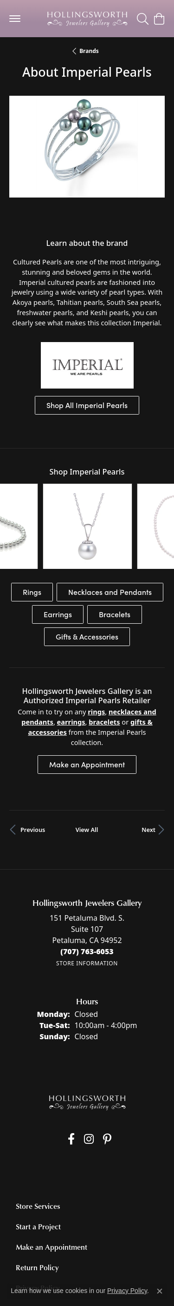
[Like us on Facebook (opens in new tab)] (71, 1075)
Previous (32, 766)
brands (89, 51)
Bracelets (114, 550)
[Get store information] (87, 900)
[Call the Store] (87, 888)
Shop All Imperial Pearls (87, 405)
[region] (87, 162)
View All (87, 766)
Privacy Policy (37, 1224)
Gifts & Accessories (87, 573)
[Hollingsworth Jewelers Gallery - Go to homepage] (87, 1038)
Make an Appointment (87, 701)
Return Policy (37, 1204)
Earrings (58, 550)
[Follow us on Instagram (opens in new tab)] (89, 1075)
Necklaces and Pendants (110, 528)
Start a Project (38, 1163)
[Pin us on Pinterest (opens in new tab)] (107, 1075)
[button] (142, 18)
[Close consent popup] (159, 1291)
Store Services (38, 1142)
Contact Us (34, 1245)
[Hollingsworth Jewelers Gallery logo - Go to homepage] (87, 18)
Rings (32, 528)
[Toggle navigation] (15, 18)
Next (148, 766)
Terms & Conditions (124, 1268)
